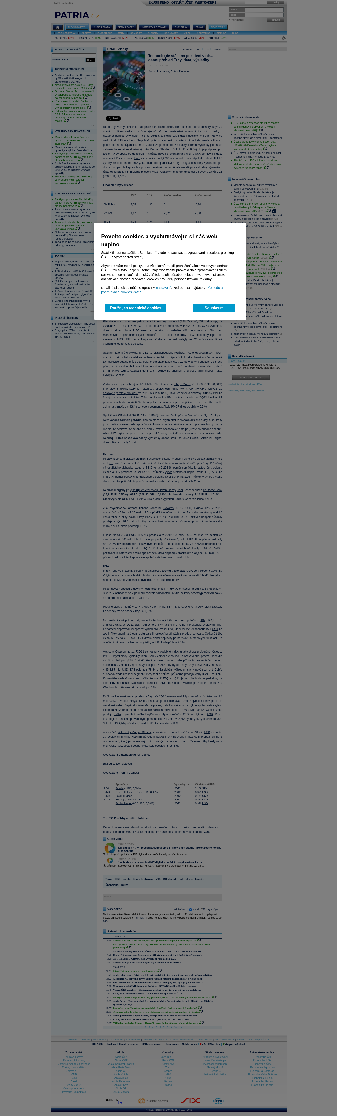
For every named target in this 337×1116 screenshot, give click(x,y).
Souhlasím (214, 308)
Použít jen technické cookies (135, 308)
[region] (170, 271)
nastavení (163, 288)
